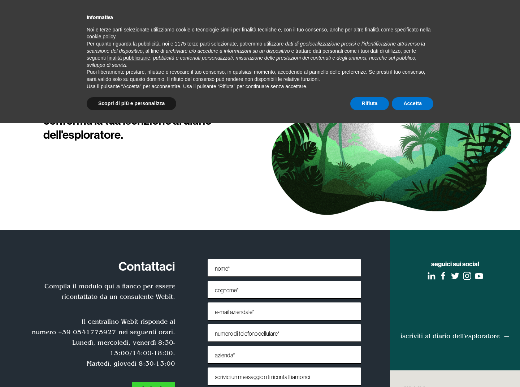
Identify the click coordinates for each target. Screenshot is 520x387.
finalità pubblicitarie (128, 58)
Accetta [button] (412, 103)
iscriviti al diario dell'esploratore (450, 336)
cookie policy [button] (101, 36)
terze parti (198, 44)
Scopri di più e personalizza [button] (131, 103)
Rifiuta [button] (370, 103)
